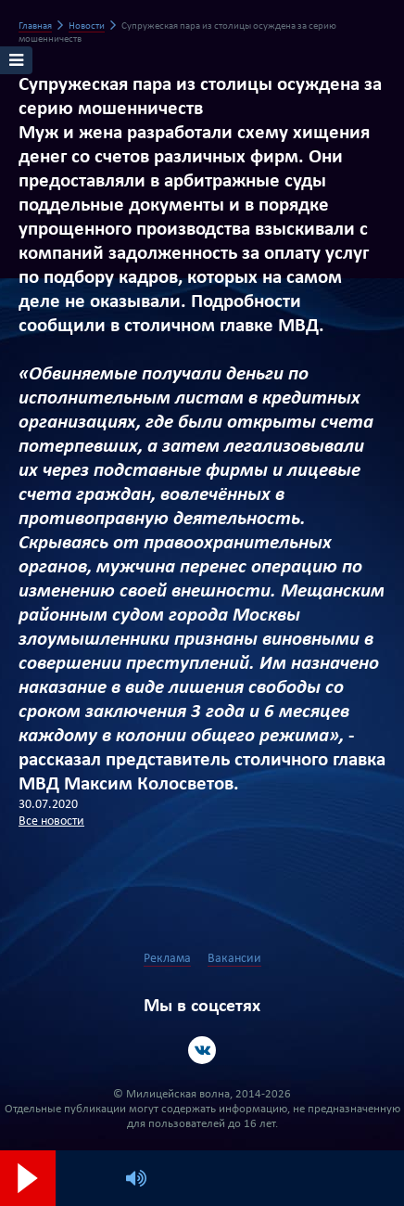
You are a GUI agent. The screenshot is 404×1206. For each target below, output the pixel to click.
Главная (35, 26)
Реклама (167, 959)
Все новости (51, 821)
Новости (87, 26)
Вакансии (234, 959)
